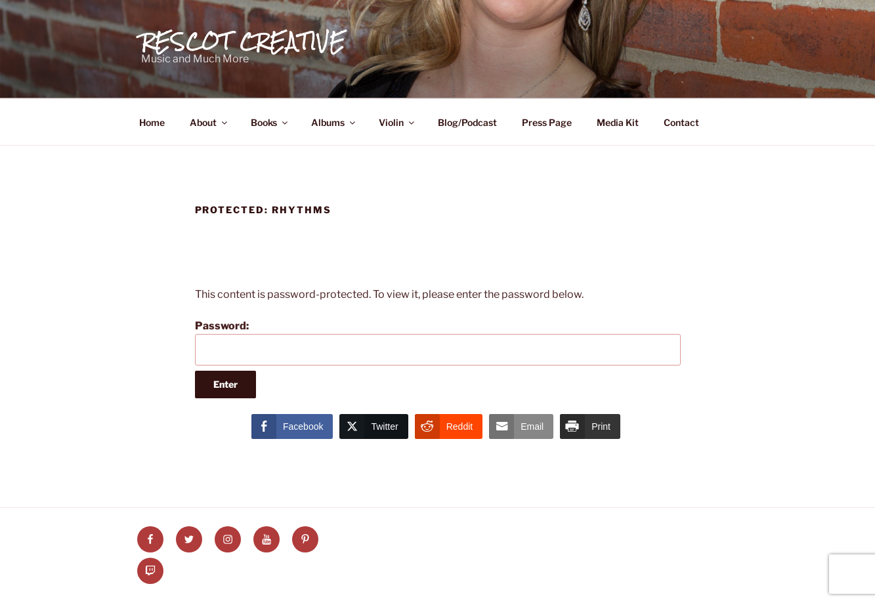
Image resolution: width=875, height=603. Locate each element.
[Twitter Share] (373, 426)
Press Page (547, 122)
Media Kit (618, 122)
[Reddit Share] (448, 426)
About (209, 122)
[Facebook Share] (292, 426)
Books (270, 122)
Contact (681, 122)
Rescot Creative (244, 41)
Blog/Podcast (467, 122)
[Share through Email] (521, 426)
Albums (334, 122)
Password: (438, 342)
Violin (397, 122)
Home (152, 122)
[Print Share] (590, 426)
